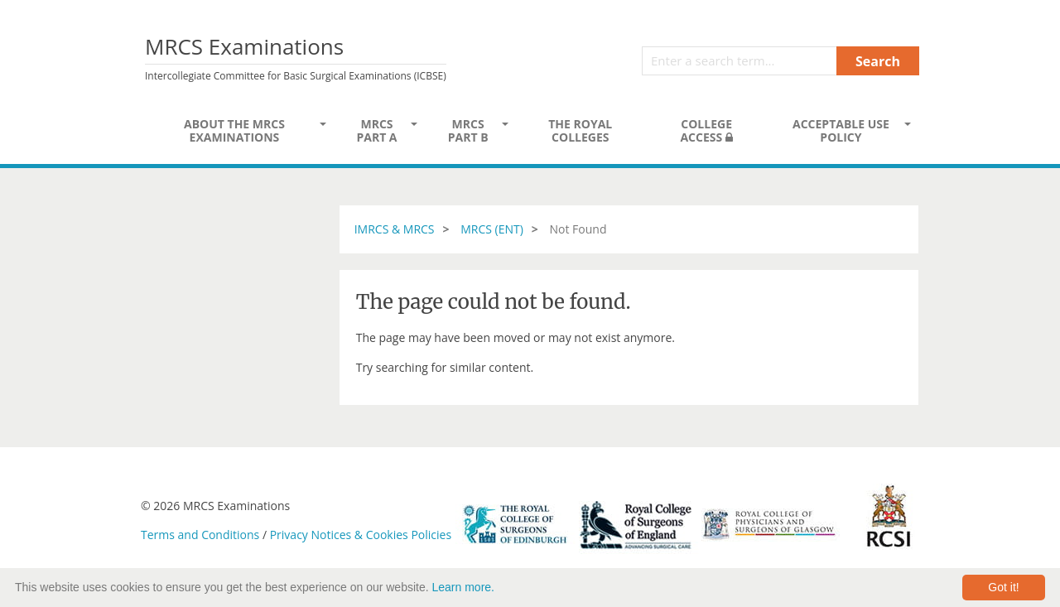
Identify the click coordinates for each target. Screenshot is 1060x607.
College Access (706, 130)
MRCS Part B (468, 130)
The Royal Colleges (580, 130)
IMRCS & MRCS (394, 229)
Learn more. (463, 587)
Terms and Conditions (200, 534)
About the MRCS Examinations (234, 130)
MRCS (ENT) (491, 229)
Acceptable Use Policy (841, 130)
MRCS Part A (376, 130)
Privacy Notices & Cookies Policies (360, 534)
